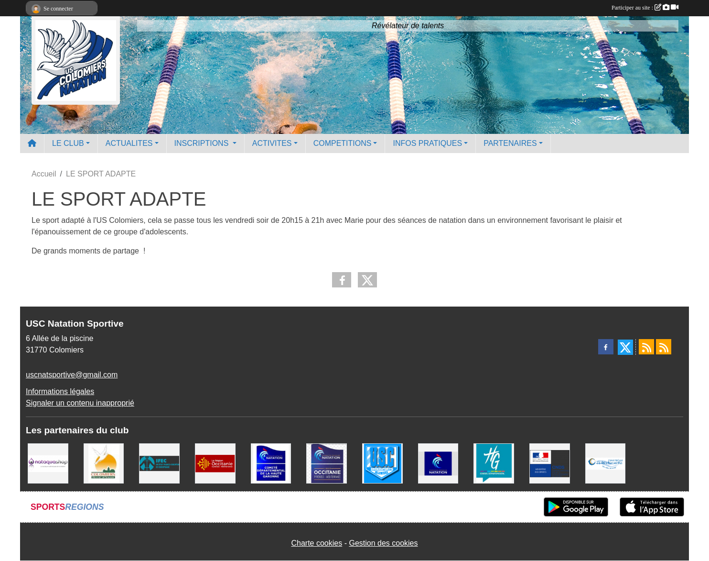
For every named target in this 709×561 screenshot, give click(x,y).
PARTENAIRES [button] (510, 143)
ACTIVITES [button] (272, 143)
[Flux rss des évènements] (663, 346)
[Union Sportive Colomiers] (382, 463)
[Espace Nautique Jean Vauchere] (605, 463)
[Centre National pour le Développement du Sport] (549, 463)
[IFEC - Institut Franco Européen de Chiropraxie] (159, 463)
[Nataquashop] (48, 463)
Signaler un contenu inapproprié (80, 403)
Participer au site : (645, 7)
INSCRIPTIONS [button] (202, 143)
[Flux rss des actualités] (646, 346)
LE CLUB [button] (68, 143)
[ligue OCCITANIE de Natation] (326, 463)
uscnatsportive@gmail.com (72, 375)
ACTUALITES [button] (129, 143)
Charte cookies (316, 543)
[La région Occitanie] (215, 463)
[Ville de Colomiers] (104, 463)
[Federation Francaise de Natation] (438, 463)
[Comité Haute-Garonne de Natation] (271, 463)
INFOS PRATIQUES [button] (427, 143)
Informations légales (60, 391)
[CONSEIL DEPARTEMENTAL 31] (493, 463)
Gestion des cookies (383, 543)
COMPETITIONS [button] (342, 143)
